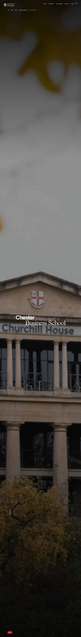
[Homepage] (9, 5)
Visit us (10, 632)
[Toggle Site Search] (76, 3)
